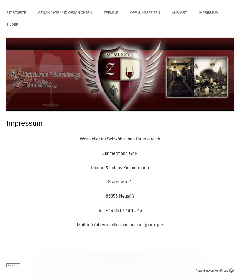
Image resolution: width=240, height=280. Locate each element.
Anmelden (13, 265)
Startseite (16, 13)
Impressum (209, 13)
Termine (111, 13)
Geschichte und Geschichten (65, 13)
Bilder (12, 25)
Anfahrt (179, 13)
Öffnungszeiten (145, 13)
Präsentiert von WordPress (215, 270)
